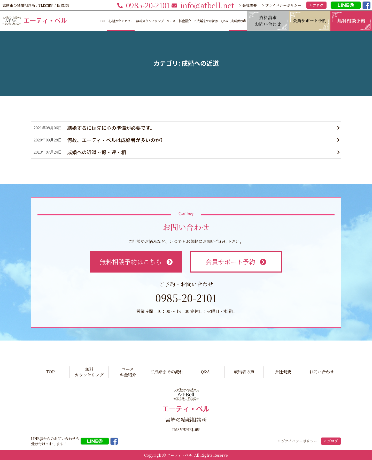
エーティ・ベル (179, 455)
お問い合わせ (321, 372)
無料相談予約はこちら (136, 261)
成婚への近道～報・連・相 (96, 152)
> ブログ (316, 5)
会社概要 (283, 372)
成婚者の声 (238, 20)
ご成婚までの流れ (205, 20)
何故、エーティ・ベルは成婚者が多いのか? (114, 140)
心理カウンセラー (121, 20)
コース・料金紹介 (178, 20)
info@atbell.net (203, 5)
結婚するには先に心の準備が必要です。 (111, 127)
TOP (103, 20)
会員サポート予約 (236, 261)
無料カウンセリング (150, 20)
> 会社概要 (248, 5)
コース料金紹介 (128, 372)
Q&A (224, 20)
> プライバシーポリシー (281, 5)
